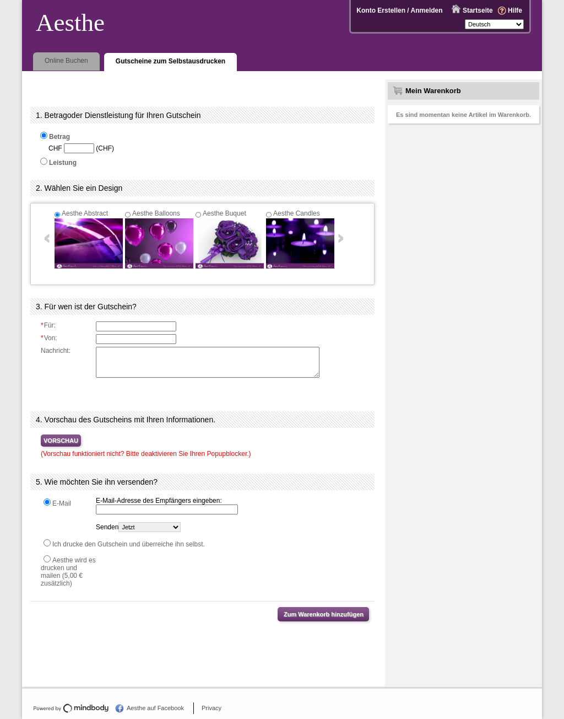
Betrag (59, 137)
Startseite (478, 10)
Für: (48, 325)
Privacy (211, 708)
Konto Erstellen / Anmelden (399, 10)
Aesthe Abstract (85, 213)
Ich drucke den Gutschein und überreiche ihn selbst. (128, 544)
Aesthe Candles (296, 213)
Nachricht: (55, 351)
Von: (49, 338)
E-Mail (61, 503)
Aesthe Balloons (156, 213)
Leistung (63, 163)
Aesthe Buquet (224, 213)
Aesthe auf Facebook (155, 708)
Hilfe (515, 10)
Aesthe (70, 22)
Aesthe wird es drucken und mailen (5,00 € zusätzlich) (68, 571)
